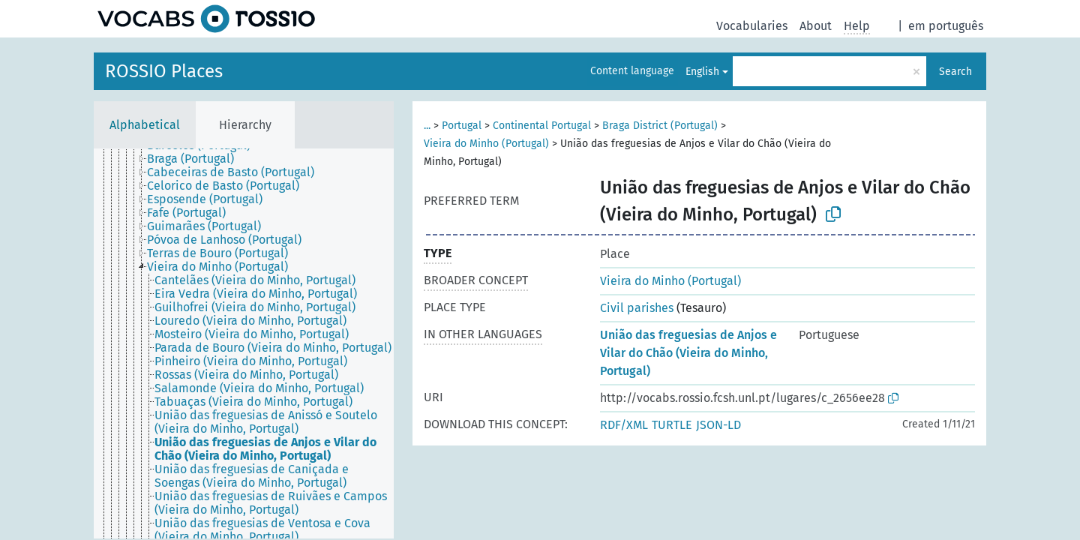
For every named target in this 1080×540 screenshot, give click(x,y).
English (702, 71)
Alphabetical (145, 125)
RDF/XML (624, 425)
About (816, 26)
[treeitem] (197, 159)
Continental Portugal (542, 125)
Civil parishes (637, 308)
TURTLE (672, 425)
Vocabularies (752, 26)
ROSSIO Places (164, 71)
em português (945, 26)
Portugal (462, 125)
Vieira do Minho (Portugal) (486, 143)
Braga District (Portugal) (660, 125)
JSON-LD (718, 425)
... (427, 125)
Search (955, 71)
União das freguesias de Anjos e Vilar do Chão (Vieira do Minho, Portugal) (688, 353)
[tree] (244, 343)
